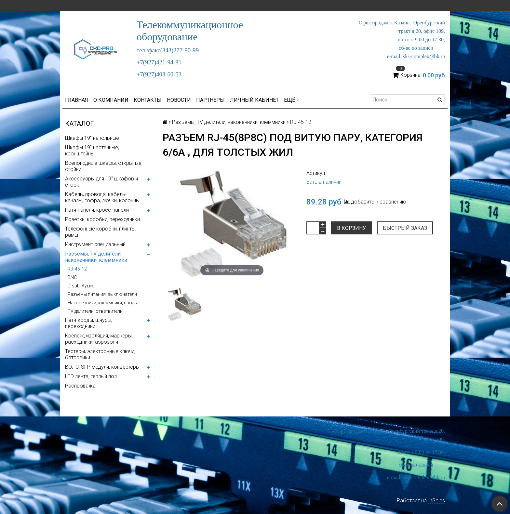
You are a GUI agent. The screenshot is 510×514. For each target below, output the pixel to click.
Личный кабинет (254, 100)
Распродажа (80, 386)
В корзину (351, 228)
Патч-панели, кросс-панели (97, 210)
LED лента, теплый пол (91, 376)
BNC (72, 277)
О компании (110, 100)
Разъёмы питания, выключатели (102, 294)
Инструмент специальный (95, 244)
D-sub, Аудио (81, 285)
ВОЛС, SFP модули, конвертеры (102, 367)
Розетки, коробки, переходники (102, 219)
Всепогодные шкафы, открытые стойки (103, 166)
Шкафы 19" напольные (92, 138)
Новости (179, 100)
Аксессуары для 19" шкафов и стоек (101, 182)
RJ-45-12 (77, 268)
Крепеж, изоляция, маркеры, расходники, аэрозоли (99, 339)
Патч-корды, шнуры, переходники (88, 323)
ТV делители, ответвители (95, 311)
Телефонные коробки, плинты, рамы (100, 232)
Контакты (148, 100)
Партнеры (210, 100)
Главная (76, 100)
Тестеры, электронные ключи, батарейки (100, 354)
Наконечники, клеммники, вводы (103, 302)
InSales (436, 500)
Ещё (291, 100)
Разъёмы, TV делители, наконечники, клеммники (96, 257)
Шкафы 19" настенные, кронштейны (92, 150)
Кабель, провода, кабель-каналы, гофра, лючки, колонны (102, 197)
